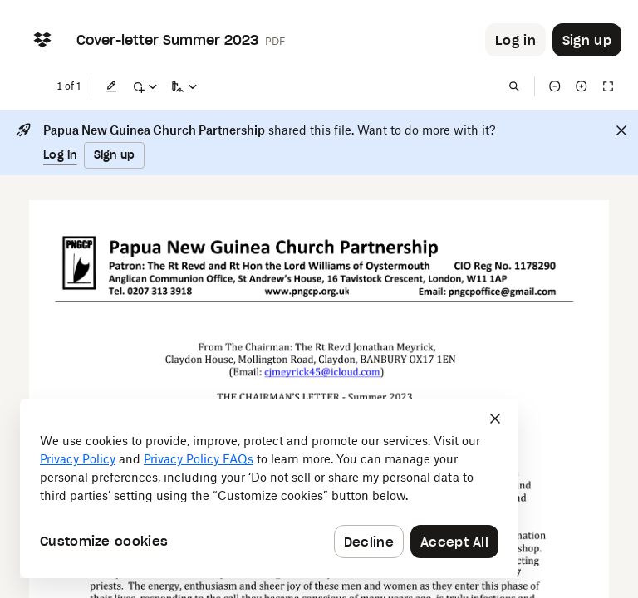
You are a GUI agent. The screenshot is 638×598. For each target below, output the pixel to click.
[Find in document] (514, 86)
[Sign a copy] (184, 86)
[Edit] (111, 86)
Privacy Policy (77, 459)
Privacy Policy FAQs (198, 459)
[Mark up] (144, 86)
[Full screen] (608, 86)
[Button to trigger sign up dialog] (586, 39)
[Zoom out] (555, 86)
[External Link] (307, 292)
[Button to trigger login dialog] (515, 39)
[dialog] (269, 488)
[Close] (621, 130)
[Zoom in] (581, 86)
